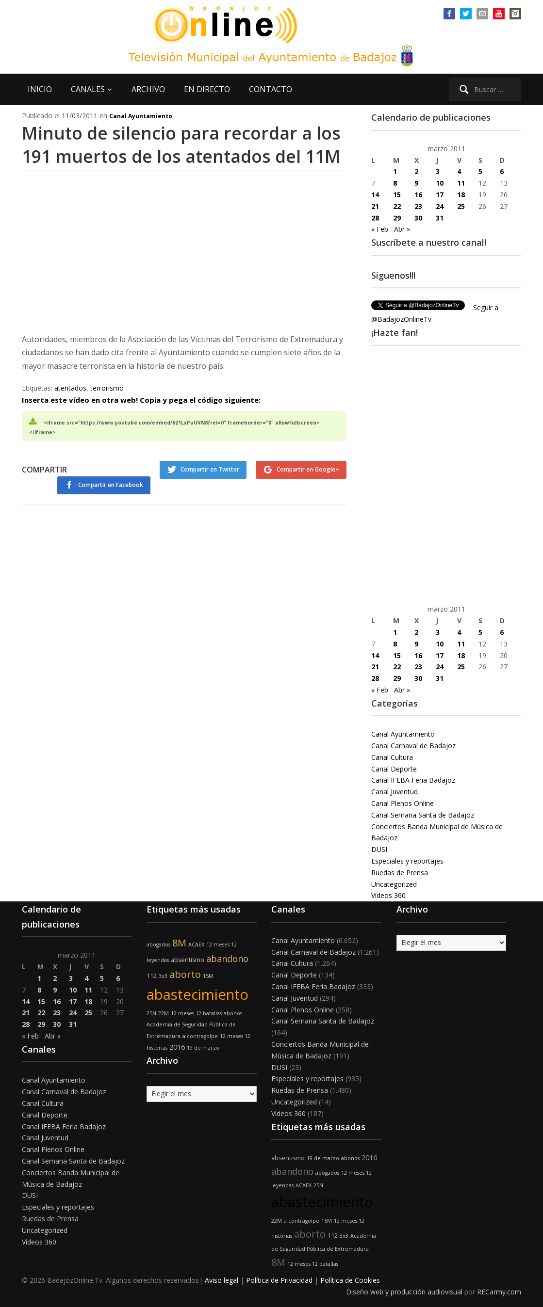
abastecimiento (197, 994)
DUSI (379, 849)
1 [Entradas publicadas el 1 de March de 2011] (395, 171)
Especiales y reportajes (407, 861)
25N (151, 1013)
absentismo (187, 960)
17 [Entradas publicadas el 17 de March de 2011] (440, 194)
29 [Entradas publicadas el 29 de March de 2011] (397, 217)
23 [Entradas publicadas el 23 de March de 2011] (418, 206)
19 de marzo (203, 1047)
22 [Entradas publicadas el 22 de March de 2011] (397, 206)
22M (163, 1013)
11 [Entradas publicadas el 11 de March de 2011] (461, 183)
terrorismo (107, 387)
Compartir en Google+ (308, 468)
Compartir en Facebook (109, 484)
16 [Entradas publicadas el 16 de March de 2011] (418, 194)
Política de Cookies (350, 1280)
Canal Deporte (394, 768)
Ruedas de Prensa (399, 872)
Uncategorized (394, 884)
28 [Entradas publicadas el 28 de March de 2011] (375, 217)
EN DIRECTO (207, 89)
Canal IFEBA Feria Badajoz (413, 780)
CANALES (88, 89)
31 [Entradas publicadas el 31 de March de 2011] (440, 217)
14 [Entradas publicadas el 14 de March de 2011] (375, 194)
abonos (233, 1013)
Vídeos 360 (388, 895)
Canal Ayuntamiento (140, 116)
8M (179, 942)
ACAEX (196, 944)
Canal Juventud (394, 791)
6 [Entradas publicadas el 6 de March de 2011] (502, 171)
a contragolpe (200, 1036)
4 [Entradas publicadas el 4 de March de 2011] (459, 171)
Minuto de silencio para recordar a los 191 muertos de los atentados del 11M (184, 144)
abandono (227, 958)
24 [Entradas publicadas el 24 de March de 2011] (440, 206)
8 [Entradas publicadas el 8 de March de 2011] (395, 183)
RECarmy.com (499, 1291)
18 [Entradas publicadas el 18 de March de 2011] (461, 194)
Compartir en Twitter (209, 468)
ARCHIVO (148, 89)
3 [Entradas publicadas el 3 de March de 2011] (438, 171)
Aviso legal (221, 1280)
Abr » (402, 229)
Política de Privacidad (279, 1280)
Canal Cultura (392, 757)
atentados (70, 387)
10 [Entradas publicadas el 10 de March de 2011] (440, 183)
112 (152, 976)
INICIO (40, 89)
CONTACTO (270, 89)
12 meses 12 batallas (196, 1013)
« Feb (379, 229)
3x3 (163, 976)
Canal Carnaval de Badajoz (413, 745)
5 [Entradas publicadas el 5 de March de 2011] (480, 171)
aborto (185, 974)
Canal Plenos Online (402, 803)
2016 (177, 1047)
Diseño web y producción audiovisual (404, 1291)
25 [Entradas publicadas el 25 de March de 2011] (461, 206)
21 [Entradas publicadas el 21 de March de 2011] (375, 206)
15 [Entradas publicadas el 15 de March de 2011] (397, 194)
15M (208, 976)
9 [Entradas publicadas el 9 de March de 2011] (416, 183)
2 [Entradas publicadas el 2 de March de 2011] (416, 171)
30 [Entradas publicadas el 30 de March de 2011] (418, 217)
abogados (158, 944)
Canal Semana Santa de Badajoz (422, 814)
